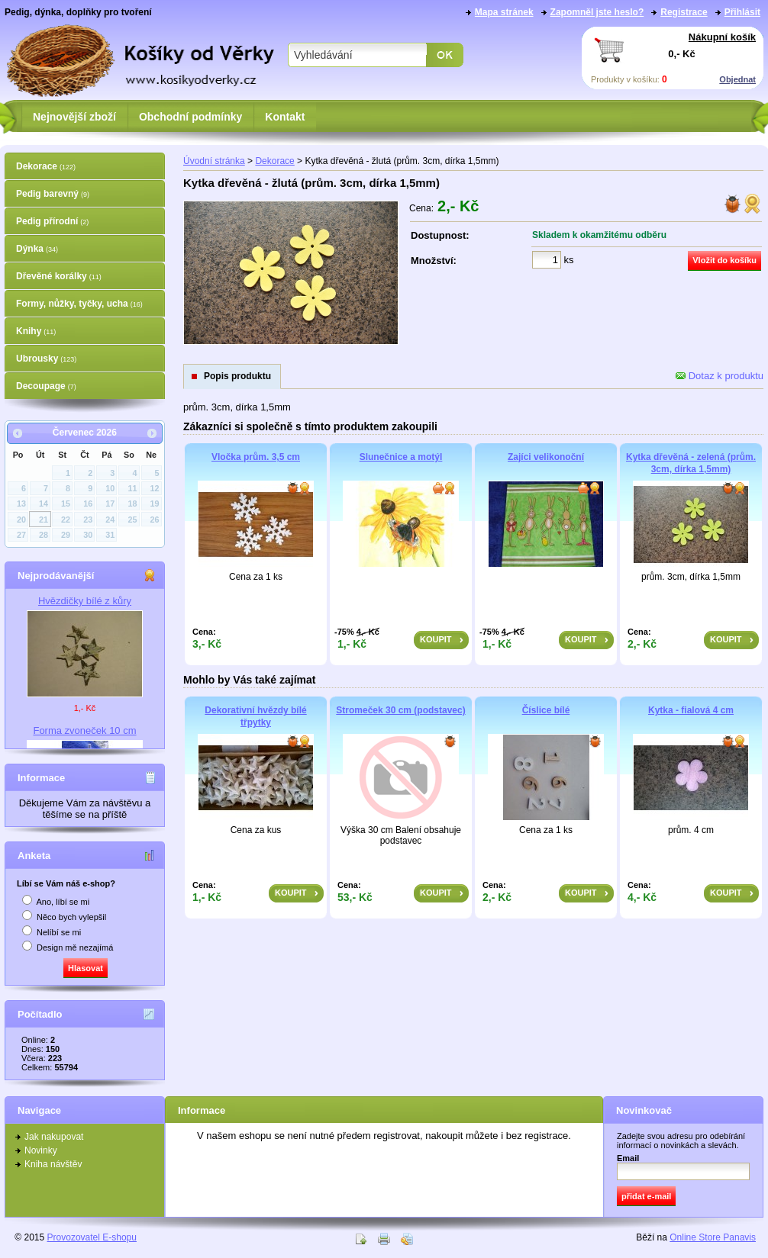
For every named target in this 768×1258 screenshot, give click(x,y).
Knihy (36, 331)
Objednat (737, 79)
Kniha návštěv (53, 1164)
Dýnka (37, 248)
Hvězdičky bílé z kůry (84, 600)
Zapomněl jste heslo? (597, 12)
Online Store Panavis (713, 1237)
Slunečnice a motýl (401, 457)
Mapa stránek (504, 12)
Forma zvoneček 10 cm (84, 730)
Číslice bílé (546, 710)
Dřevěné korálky (59, 276)
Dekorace (46, 166)
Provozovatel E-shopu (92, 1237)
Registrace (683, 12)
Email (628, 1158)
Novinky (40, 1150)
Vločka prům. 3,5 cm (255, 457)
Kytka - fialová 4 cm (691, 710)
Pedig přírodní (52, 221)
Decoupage (46, 386)
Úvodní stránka (214, 161)
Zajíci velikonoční (546, 457)
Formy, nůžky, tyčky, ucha (79, 303)
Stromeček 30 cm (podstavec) (400, 710)
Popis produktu (237, 376)
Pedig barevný (52, 193)
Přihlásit (742, 12)
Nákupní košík (722, 37)
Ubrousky (46, 358)
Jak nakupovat (53, 1136)
